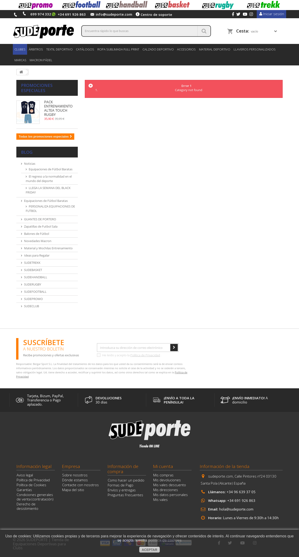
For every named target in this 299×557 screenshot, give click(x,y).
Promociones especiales (37, 87)
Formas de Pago (120, 485)
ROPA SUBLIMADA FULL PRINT (118, 49)
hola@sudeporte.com (236, 509)
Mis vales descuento (169, 484)
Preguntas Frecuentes (125, 495)
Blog (26, 152)
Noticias (29, 163)
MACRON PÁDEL (41, 60)
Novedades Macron (37, 241)
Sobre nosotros (75, 475)
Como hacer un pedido (126, 480)
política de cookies (165, 540)
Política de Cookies (31, 484)
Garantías (24, 489)
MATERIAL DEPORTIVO (214, 49)
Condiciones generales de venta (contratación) (35, 496)
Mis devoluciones (167, 480)
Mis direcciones (165, 489)
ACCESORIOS (186, 49)
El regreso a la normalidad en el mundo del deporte (49, 178)
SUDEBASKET (33, 270)
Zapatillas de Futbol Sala (40, 226)
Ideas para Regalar (37, 255)
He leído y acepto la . (129, 355)
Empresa (71, 466)
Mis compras (163, 475)
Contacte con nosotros (80, 484)
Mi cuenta (163, 466)
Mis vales (160, 499)
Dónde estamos (75, 480)
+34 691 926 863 (241, 500)
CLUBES (19, 49)
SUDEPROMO (33, 299)
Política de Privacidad (145, 355)
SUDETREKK (32, 263)
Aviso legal (25, 475)
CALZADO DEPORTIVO (158, 49)
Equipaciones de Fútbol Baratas (50, 169)
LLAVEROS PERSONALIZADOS (255, 49)
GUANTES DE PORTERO (40, 219)
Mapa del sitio (73, 489)
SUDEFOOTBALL (35, 291)
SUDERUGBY (32, 284)
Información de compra (122, 469)
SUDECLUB (31, 306)
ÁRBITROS (36, 49)
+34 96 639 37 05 (241, 491)
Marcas (20, 60)
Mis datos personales (170, 494)
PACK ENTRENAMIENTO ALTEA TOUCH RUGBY (58, 108)
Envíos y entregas (122, 490)
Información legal (34, 466)
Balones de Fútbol (36, 234)
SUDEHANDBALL (35, 277)
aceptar (149, 550)
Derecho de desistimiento (27, 506)
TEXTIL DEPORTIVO (59, 49)
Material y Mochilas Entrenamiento (48, 248)
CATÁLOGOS (85, 49)
